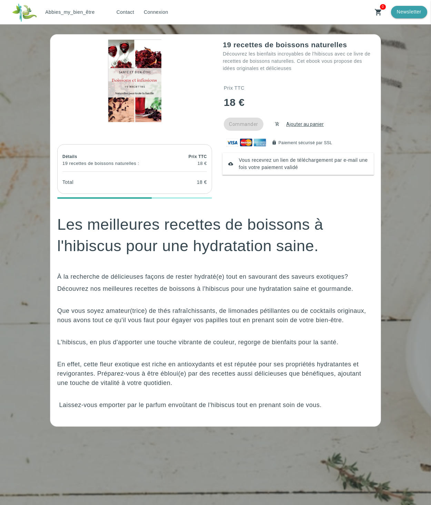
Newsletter (409, 11)
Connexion (156, 12)
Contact (125, 12)
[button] (134, 80)
